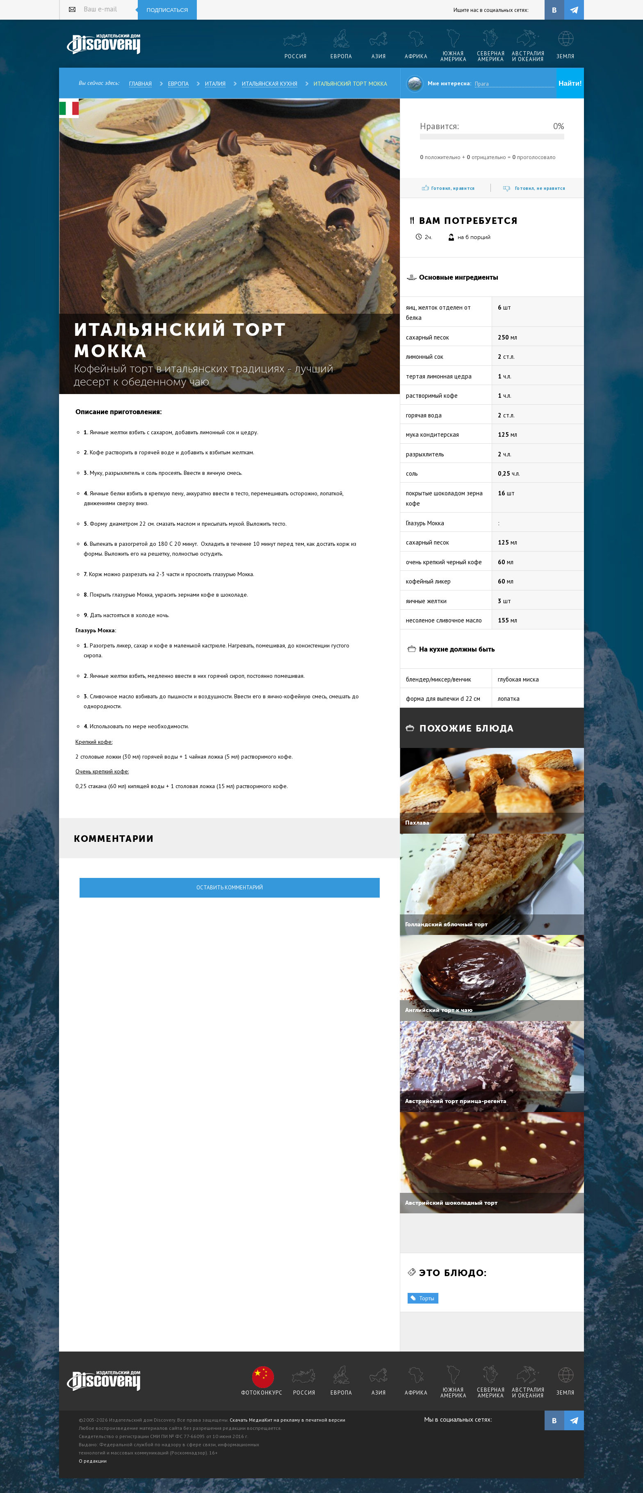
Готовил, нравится (453, 188)
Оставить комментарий (229, 887)
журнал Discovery (104, 1381)
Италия (215, 83)
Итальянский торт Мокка (350, 83)
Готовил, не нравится (540, 188)
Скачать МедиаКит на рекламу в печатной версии (287, 1420)
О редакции (93, 1461)
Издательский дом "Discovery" (104, 44)
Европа (178, 83)
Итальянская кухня (269, 83)
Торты (426, 1298)
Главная (140, 83)
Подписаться (167, 10)
